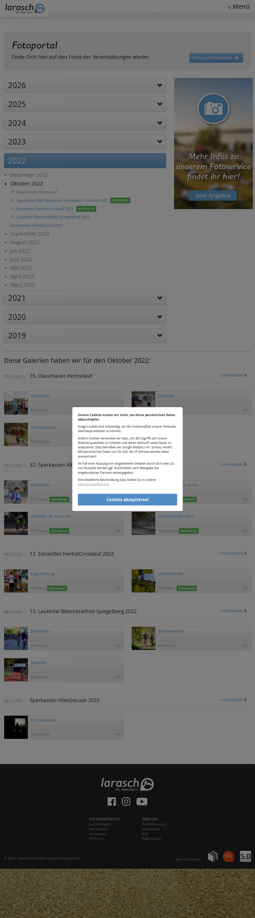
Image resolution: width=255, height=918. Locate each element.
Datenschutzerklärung (93, 484)
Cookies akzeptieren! (127, 499)
